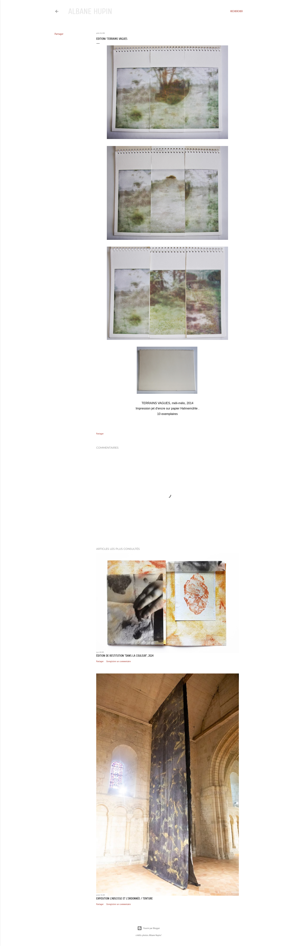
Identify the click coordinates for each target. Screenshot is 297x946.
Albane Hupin (90, 11)
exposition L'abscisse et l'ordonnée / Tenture (124, 898)
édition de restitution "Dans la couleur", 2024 (125, 655)
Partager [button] (59, 34)
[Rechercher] (236, 11)
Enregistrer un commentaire (118, 661)
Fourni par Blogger (148, 928)
